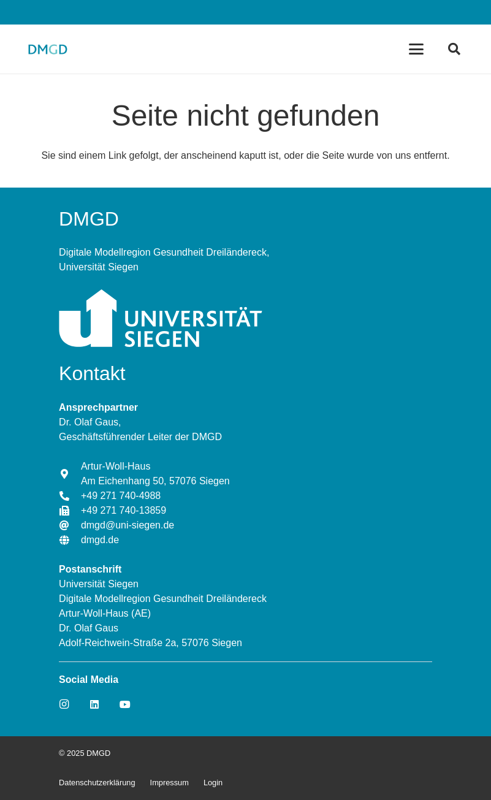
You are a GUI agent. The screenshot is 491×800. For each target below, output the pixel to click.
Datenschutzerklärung (97, 782)
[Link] (47, 49)
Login (213, 782)
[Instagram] (63, 704)
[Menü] (416, 49)
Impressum (169, 782)
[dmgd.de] (70, 540)
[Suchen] (454, 49)
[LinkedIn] (94, 704)
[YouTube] (125, 704)
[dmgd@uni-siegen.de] (70, 525)
